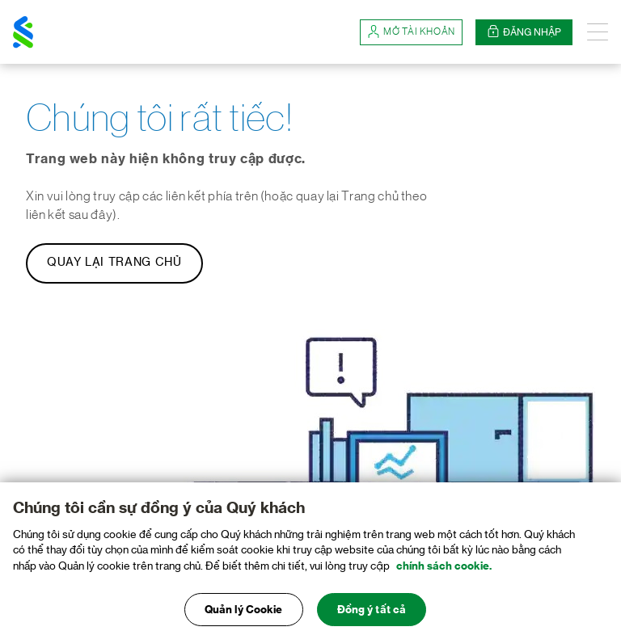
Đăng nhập (524, 32)
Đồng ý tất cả (372, 612)
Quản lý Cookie (244, 612)
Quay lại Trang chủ (114, 262)
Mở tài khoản (411, 32)
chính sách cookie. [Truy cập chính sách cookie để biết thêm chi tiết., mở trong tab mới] (444, 568)
